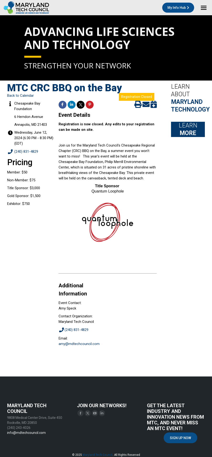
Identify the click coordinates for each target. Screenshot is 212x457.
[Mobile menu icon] (203, 7)
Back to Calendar (20, 95)
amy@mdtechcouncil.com (79, 344)
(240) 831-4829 (22, 152)
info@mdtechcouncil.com (26, 433)
